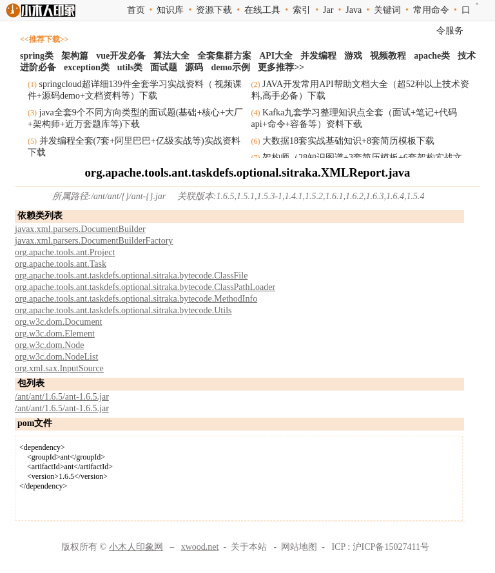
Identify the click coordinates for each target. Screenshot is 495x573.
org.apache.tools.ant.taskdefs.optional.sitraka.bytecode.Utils (123, 310)
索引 (302, 10)
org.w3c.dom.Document (58, 322)
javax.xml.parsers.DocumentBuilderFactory (94, 241)
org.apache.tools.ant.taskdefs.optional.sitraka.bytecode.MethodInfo (136, 299)
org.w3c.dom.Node (49, 345)
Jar (328, 10)
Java (353, 10)
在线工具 (262, 10)
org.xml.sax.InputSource (59, 368)
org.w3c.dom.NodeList (56, 357)
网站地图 (299, 547)
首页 (136, 10)
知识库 (170, 10)
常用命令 (431, 10)
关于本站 (249, 547)
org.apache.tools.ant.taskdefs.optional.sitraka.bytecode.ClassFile (131, 275)
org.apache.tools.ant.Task (60, 264)
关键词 (387, 10)
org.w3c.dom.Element (55, 333)
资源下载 (214, 10)
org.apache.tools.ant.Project (65, 252)
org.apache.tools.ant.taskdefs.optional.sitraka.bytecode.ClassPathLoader (145, 287)
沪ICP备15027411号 (391, 547)
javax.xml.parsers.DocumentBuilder (80, 229)
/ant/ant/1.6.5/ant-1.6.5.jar (62, 397)
